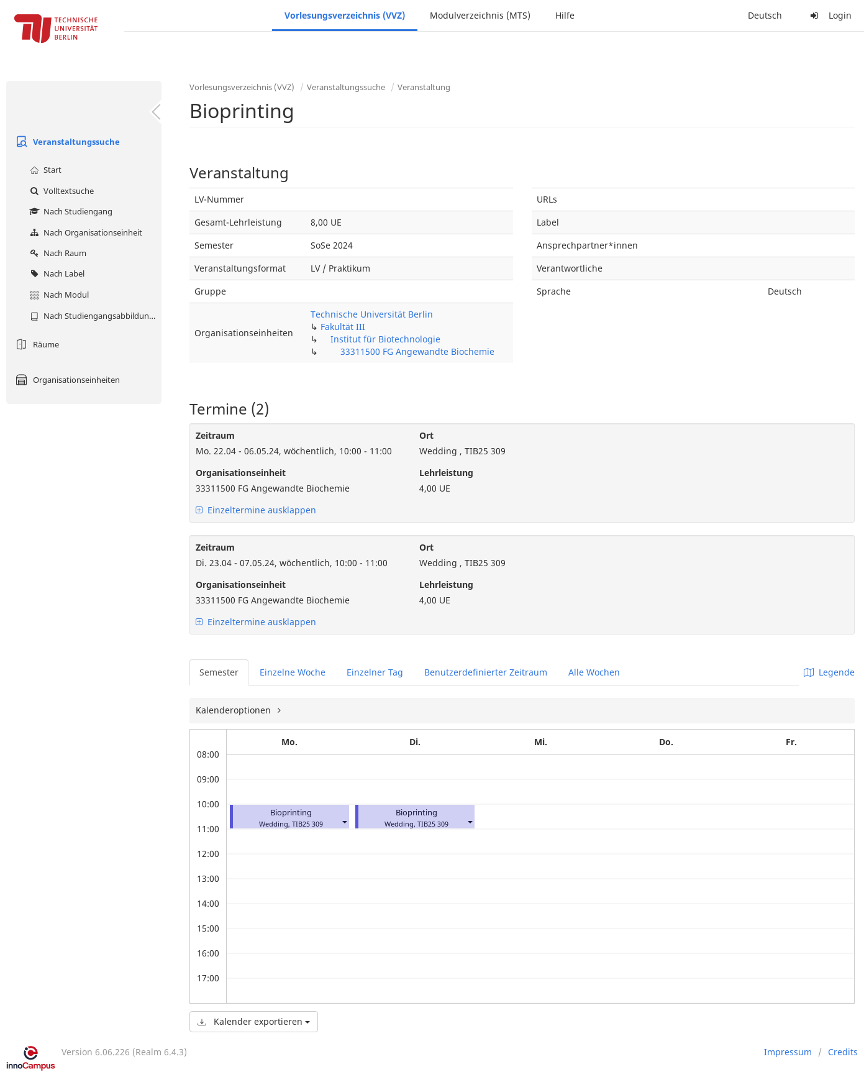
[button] (344, 821)
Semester (219, 672)
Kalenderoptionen (234, 710)
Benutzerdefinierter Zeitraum (485, 672)
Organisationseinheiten (66, 379)
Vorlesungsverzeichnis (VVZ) (344, 15)
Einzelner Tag (375, 672)
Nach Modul (58, 294)
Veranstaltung (424, 87)
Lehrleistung (446, 473)
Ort (426, 435)
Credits (843, 1052)
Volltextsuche (60, 190)
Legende (829, 672)
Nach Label (55, 273)
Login (829, 15)
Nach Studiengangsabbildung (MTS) (94, 315)
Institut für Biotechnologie (385, 339)
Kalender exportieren (254, 1021)
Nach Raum (56, 253)
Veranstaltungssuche (66, 141)
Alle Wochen (594, 672)
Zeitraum (215, 435)
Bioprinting (291, 812)
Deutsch (765, 15)
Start (44, 169)
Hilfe (565, 15)
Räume (35, 344)
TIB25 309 (307, 823)
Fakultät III (343, 326)
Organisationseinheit (241, 473)
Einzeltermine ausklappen (256, 510)
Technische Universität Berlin (372, 314)
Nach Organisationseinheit (84, 232)
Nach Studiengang (69, 211)
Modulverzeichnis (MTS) (480, 15)
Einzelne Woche (292, 672)
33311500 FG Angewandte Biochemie (417, 351)
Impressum (788, 1052)
